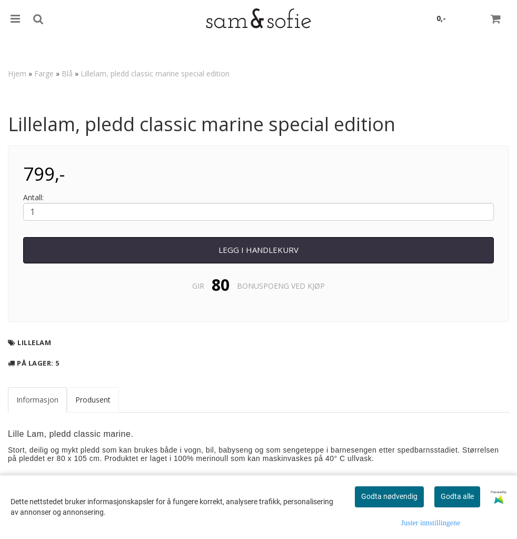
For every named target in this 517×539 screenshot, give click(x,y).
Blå (67, 73)
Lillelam (34, 342)
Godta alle (457, 496)
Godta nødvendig (389, 496)
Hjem (17, 73)
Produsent (93, 400)
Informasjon (37, 400)
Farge (44, 73)
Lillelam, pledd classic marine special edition (155, 73)
